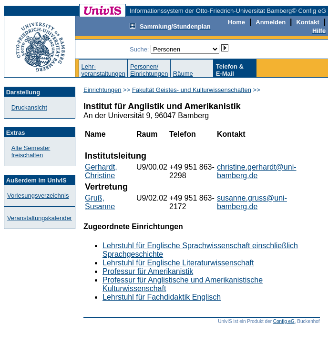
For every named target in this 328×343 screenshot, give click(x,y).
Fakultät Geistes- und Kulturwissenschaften (191, 89)
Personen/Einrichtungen (149, 70)
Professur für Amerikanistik (147, 271)
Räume (183, 73)
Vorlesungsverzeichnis (38, 195)
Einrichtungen (102, 89)
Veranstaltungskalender (39, 218)
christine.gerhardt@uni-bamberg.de (257, 171)
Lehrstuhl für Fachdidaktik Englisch (161, 297)
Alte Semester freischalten (31, 151)
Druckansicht (29, 107)
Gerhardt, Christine (101, 171)
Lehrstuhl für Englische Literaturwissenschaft (178, 263)
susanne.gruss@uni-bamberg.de (252, 202)
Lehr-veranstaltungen (103, 70)
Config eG (284, 321)
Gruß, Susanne (100, 202)
